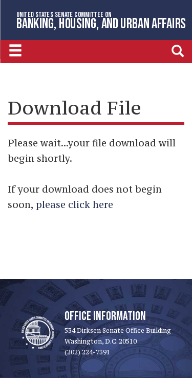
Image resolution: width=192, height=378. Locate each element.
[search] (178, 50)
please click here (74, 204)
